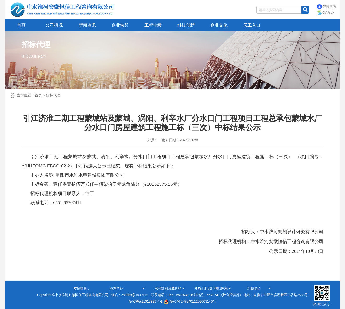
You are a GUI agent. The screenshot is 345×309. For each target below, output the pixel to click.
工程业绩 (153, 25)
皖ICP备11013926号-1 (145, 301)
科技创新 (186, 25)
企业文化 (219, 25)
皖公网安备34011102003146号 (190, 301)
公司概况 (54, 25)
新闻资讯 (87, 25)
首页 (21, 25)
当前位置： (38, 95)
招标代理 (53, 95)
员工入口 (251, 25)
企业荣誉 (120, 25)
